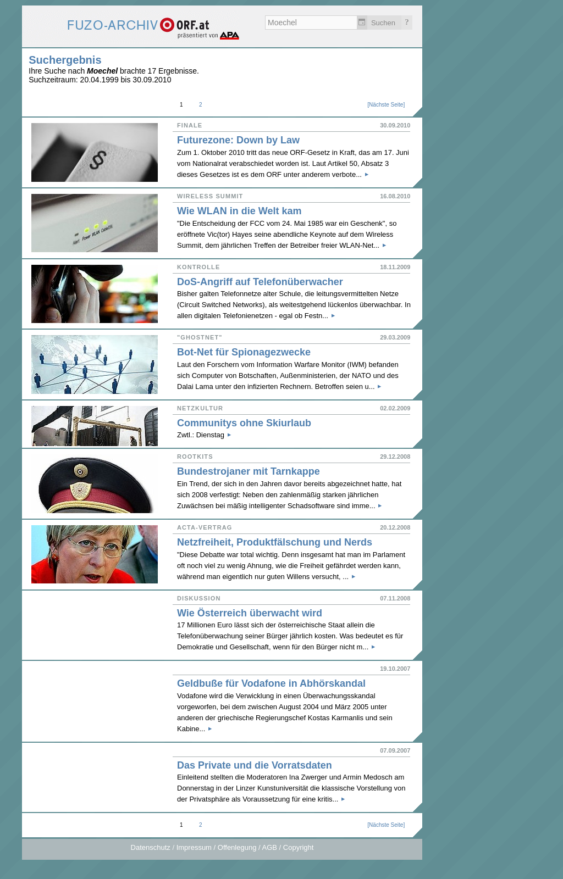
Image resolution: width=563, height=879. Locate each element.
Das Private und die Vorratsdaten (254, 765)
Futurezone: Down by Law (238, 140)
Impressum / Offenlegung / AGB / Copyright (245, 847)
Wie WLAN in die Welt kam (239, 210)
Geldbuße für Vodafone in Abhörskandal (271, 683)
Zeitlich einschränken (362, 22)
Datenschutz (150, 847)
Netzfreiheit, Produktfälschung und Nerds (274, 542)
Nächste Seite (386, 105)
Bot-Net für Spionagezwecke (244, 352)
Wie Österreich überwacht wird (249, 613)
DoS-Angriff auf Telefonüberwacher (260, 281)
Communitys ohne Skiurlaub (244, 423)
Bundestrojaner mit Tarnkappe (248, 471)
